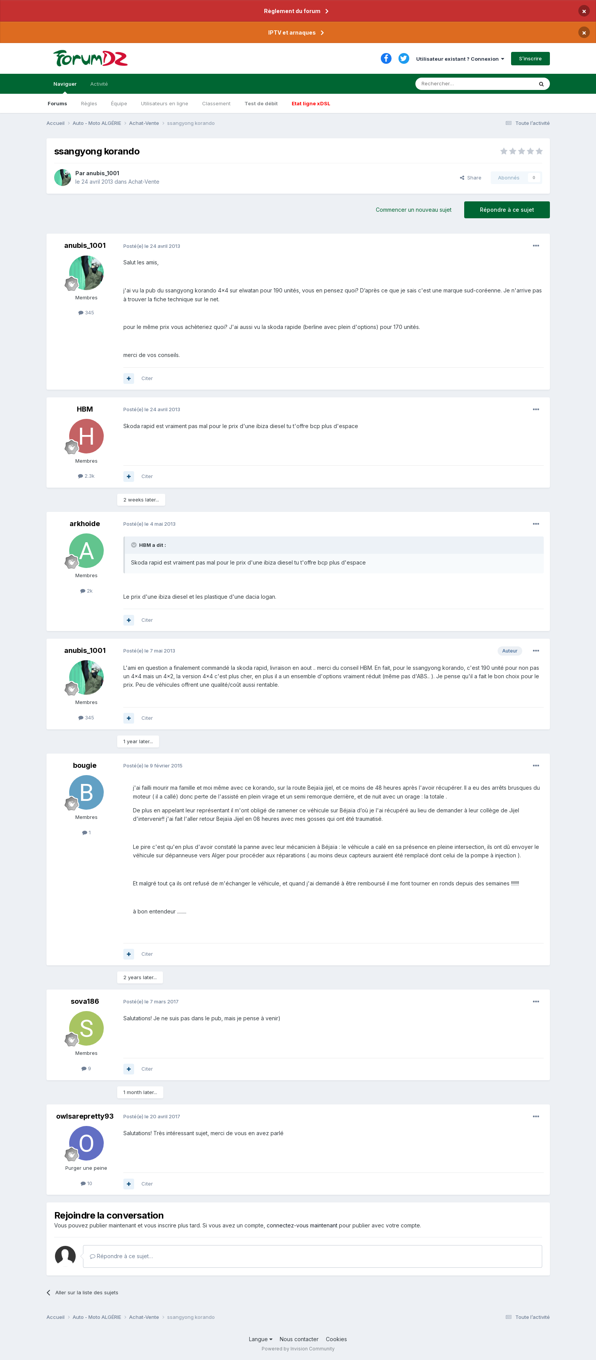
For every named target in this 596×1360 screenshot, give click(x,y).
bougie (84, 765)
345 (86, 312)
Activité (99, 84)
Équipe (119, 103)
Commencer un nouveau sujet (414, 209)
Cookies (336, 1339)
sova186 (85, 1001)
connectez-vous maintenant (302, 1225)
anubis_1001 (102, 173)
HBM (85, 409)
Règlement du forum (292, 11)
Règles (89, 103)
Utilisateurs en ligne (164, 103)
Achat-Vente (143, 181)
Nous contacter (299, 1339)
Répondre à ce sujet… (121, 1256)
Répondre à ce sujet (507, 209)
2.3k (86, 476)
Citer (147, 378)
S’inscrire (530, 58)
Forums (57, 103)
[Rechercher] (457, 84)
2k (86, 591)
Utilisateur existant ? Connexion (460, 59)
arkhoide (85, 524)
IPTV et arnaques (292, 32)
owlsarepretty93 (85, 1116)
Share (470, 177)
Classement (216, 103)
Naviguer (64, 87)
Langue (260, 1339)
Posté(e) (151, 246)
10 (86, 1183)
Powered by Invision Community (298, 1349)
